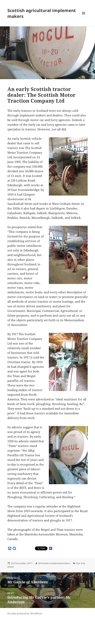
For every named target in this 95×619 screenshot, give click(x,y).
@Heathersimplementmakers (54, 563)
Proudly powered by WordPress (24, 613)
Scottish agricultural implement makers (41, 13)
